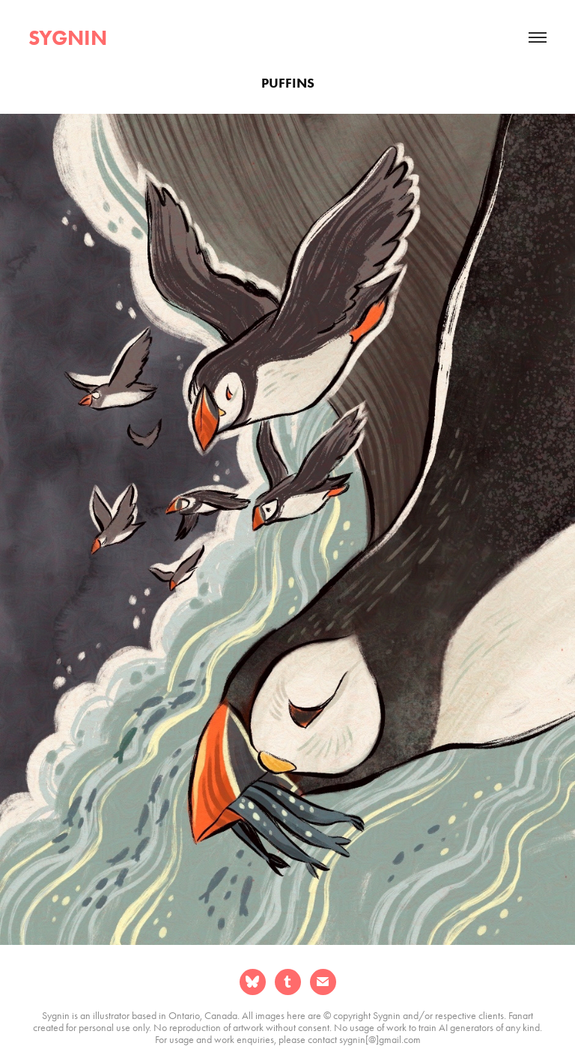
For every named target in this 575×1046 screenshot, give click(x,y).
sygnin (67, 37)
